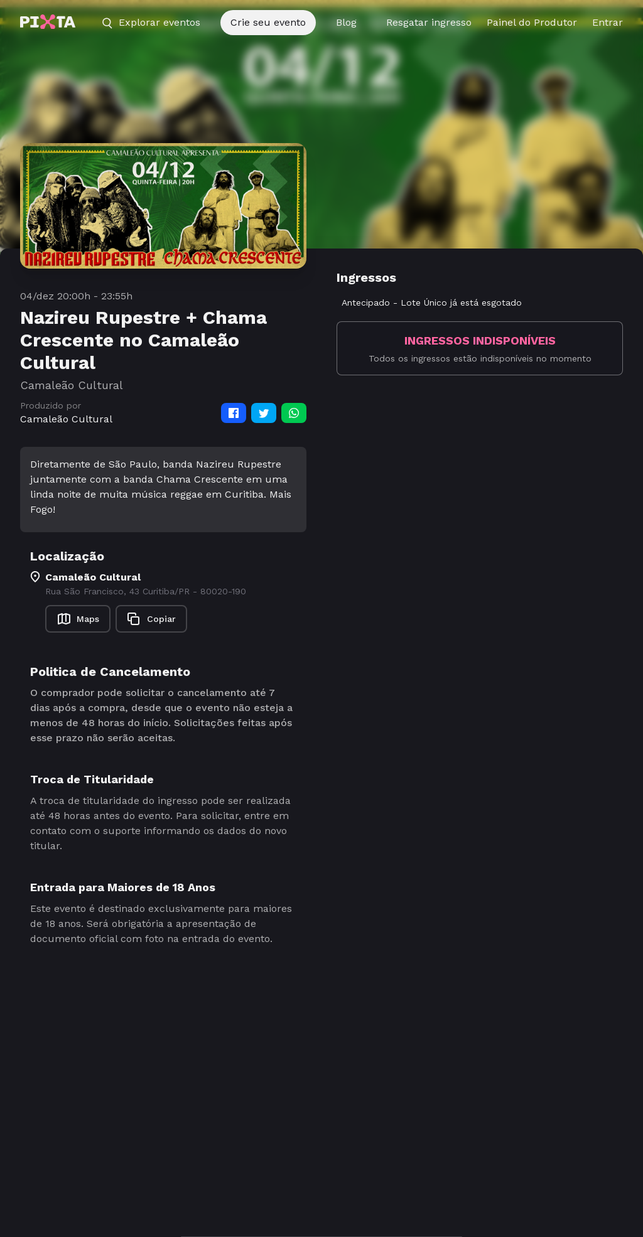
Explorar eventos (150, 22)
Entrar (607, 22)
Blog (346, 22)
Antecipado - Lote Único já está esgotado (432, 302)
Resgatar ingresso (429, 22)
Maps (78, 618)
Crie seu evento (268, 22)
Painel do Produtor (532, 22)
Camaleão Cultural (66, 419)
